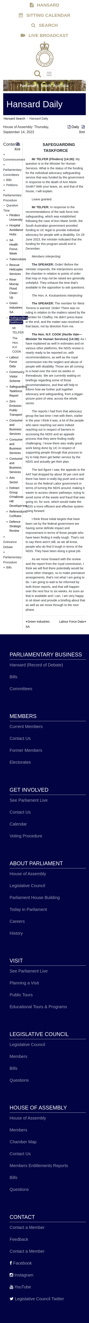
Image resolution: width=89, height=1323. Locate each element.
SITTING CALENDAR (44, 15)
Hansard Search (14, 118)
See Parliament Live (29, 800)
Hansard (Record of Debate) (36, 665)
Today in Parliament (28, 909)
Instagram (21, 1275)
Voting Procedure (26, 836)
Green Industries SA (15, 307)
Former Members (26, 750)
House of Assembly (28, 873)
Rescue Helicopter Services (16, 269)
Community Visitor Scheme (16, 376)
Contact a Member (27, 1227)
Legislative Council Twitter (37, 1298)
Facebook (21, 1263)
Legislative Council (27, 885)
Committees (21, 688)
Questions (19, 1080)
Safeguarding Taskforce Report (18, 391)
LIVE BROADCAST (44, 35)
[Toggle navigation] (49, 74)
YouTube (20, 1287)
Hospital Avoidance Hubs (16, 230)
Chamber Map (23, 1141)
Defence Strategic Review (15, 526)
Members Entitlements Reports (39, 1165)
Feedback (19, 1239)
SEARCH (44, 25)
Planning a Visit (24, 983)
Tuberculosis (17, 259)
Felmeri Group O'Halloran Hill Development (18, 496)
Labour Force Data (14, 362)
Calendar (18, 824)
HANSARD (44, 5)
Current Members (26, 726)
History (16, 933)
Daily (74, 127)
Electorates (20, 762)
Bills (13, 676)
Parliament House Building (35, 897)
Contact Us (20, 738)
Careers (17, 921)
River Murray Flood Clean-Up (14, 288)
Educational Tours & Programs (38, 1006)
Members (18, 1056)
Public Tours (21, 994)
